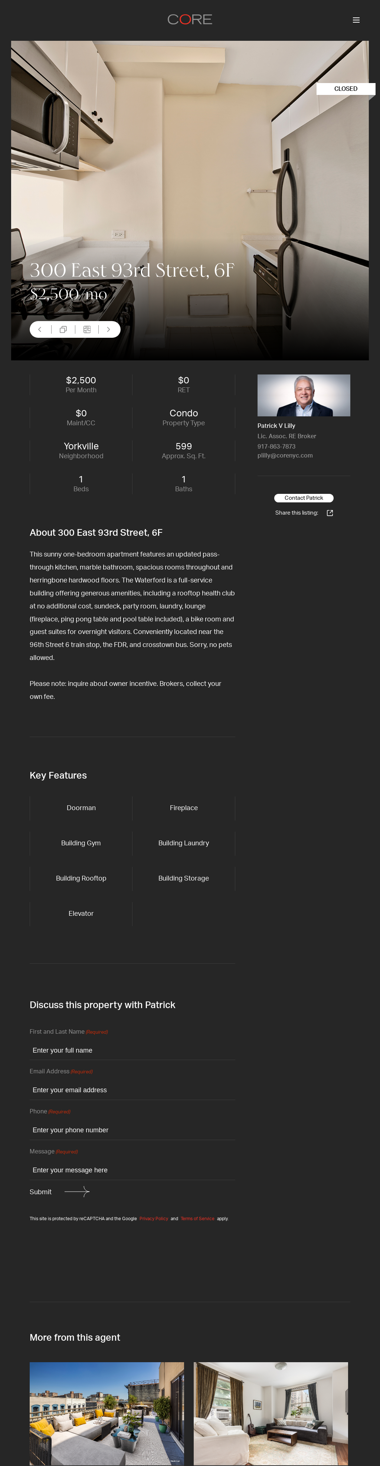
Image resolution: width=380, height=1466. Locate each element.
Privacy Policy (154, 1218)
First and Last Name (69, 1032)
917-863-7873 (276, 447)
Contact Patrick (304, 498)
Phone (50, 1112)
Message (54, 1152)
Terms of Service (197, 1218)
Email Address (61, 1072)
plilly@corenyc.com (285, 456)
